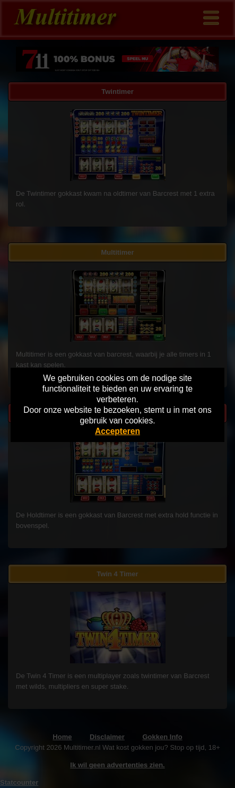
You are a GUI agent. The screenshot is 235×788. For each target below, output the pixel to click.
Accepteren (117, 431)
